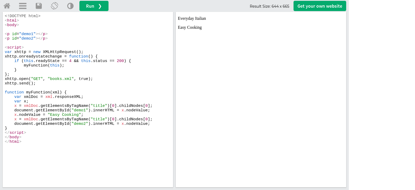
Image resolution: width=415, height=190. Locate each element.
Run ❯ (94, 6)
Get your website (319, 6)
